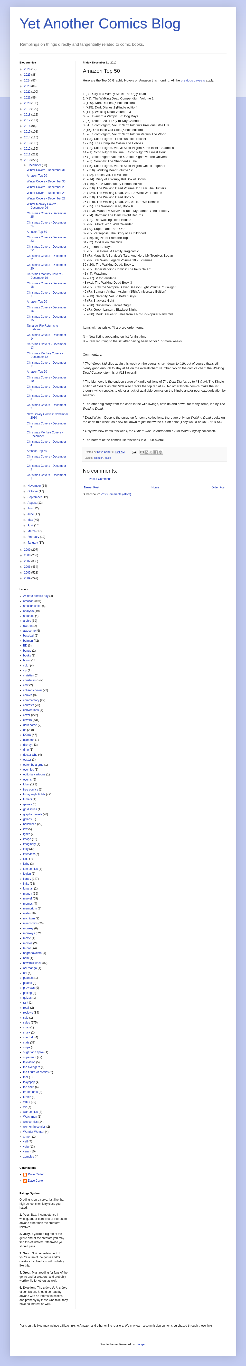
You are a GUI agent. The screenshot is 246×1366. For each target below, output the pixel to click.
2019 (27, 109)
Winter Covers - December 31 (46, 170)
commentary (31, 700)
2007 (27, 561)
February (34, 537)
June (31, 514)
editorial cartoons (34, 774)
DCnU (27, 735)
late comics (30, 869)
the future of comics (36, 1072)
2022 (27, 91)
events (27, 779)
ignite (26, 834)
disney (27, 744)
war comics (30, 1112)
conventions (31, 710)
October (33, 491)
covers (27, 720)
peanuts (28, 978)
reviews (28, 1012)
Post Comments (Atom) (116, 494)
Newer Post (91, 487)
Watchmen (30, 1116)
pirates (27, 983)
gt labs (27, 819)
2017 (27, 120)
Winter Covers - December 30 (46, 181)
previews (29, 987)
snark (26, 1032)
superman (29, 1057)
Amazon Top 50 (37, 175)
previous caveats (193, 80)
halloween (29, 824)
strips (26, 1047)
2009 (27, 549)
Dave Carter (36, 1174)
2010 (27, 160)
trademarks (30, 1092)
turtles (27, 1097)
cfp (25, 670)
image (27, 839)
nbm (26, 958)
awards (28, 626)
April (31, 525)
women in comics (34, 1126)
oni (25, 973)
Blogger (140, 1344)
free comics (30, 789)
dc (24, 730)
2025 (27, 74)
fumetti (27, 799)
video (26, 1102)
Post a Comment (100, 479)
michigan (29, 918)
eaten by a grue (33, 764)
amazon (98, 457)
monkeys (29, 933)
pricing (27, 993)
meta (26, 913)
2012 (27, 148)
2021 (27, 97)
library (27, 879)
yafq (26, 1146)
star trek (28, 1037)
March (32, 531)
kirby (26, 863)
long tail (28, 888)
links (26, 883)
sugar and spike (33, 1052)
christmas (29, 680)
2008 (27, 555)
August (33, 502)
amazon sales (32, 606)
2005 (27, 572)
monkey (28, 928)
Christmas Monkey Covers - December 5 (45, 434)
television (29, 1062)
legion (27, 873)
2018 (27, 114)
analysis (28, 611)
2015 (27, 131)
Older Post (218, 487)
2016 (27, 126)
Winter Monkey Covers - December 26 (42, 205)
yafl (25, 1141)
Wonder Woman (33, 1131)
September (35, 497)
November (35, 485)
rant (25, 1002)
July (31, 508)
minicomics (30, 923)
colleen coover (32, 690)
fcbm (26, 784)
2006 (27, 566)
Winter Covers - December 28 (46, 193)
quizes (27, 997)
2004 (27, 578)
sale (25, 1017)
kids (25, 859)
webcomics (30, 1121)
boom (26, 660)
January (33, 542)
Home (155, 487)
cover (26, 715)
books (27, 655)
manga (27, 893)
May (31, 519)
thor (25, 1077)
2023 (27, 86)
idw (25, 829)
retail (26, 1007)
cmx (25, 685)
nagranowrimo (32, 953)
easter (27, 759)
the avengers (31, 1067)
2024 (27, 80)
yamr (26, 1151)
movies (27, 943)
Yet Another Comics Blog (100, 23)
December (35, 165)
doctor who (30, 754)
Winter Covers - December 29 (46, 187)
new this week (32, 963)
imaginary (29, 844)
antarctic (28, 616)
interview (29, 854)
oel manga (30, 968)
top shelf (28, 1087)
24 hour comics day (35, 596)
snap (26, 1027)
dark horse (30, 725)
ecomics (28, 769)
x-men (27, 1136)
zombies (28, 1156)
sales (108, 457)
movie (27, 938)
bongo (27, 650)
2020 (27, 103)
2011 (27, 154)
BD (25, 645)
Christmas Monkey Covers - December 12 (45, 355)
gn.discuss (30, 809)
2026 (27, 69)
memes (28, 903)
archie (27, 620)
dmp (26, 749)
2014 (27, 137)
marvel (27, 898)
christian (28, 675)
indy (25, 849)
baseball (28, 635)
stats (26, 1042)
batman (28, 640)
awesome (29, 630)
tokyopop (29, 1082)
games (27, 804)
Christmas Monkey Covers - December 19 (45, 275)
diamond (28, 740)
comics (27, 695)
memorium (30, 908)
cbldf (26, 665)
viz (25, 1107)
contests (28, 705)
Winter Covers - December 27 (46, 198)
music (27, 948)
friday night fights (34, 794)
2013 (27, 143)
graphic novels (32, 814)
